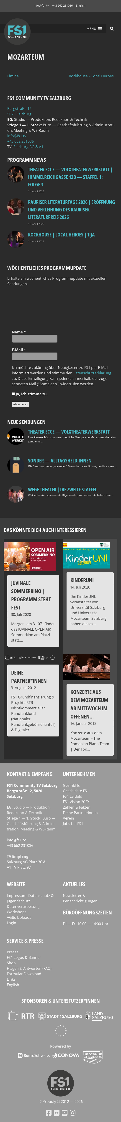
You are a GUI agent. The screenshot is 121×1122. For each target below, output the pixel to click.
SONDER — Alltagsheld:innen (60, 460)
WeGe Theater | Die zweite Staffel (62, 489)
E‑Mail (19, 349)
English (80, 5)
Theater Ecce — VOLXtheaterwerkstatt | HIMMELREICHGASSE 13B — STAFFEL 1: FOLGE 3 (70, 177)
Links (11, 979)
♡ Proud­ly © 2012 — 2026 (61, 1101)
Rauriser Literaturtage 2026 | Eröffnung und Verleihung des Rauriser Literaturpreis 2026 (71, 209)
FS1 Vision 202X (76, 801)
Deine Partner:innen (80, 812)
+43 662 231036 (62, 5)
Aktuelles (74, 884)
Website (16, 884)
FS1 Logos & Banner (24, 957)
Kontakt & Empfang (30, 774)
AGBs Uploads (19, 917)
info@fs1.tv (41, 5)
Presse (12, 951)
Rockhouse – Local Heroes (91, 76)
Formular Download (24, 973)
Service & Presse (25, 940)
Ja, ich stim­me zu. (30, 393)
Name (19, 332)
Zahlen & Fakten (76, 807)
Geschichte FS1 (76, 790)
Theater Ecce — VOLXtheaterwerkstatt (69, 431)
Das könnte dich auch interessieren (45, 530)
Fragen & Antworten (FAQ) (29, 968)
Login (11, 922)
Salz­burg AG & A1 (28, 146)
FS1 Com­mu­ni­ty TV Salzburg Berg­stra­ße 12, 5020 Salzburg (32, 791)
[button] (91, 28)
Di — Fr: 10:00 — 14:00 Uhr (85, 923)
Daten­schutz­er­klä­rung (92, 373)
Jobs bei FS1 (73, 823)
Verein (68, 818)
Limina (13, 76)
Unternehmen (79, 774)
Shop (11, 962)
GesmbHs (71, 785)
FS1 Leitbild (72, 796)
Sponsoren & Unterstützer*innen (60, 1000)
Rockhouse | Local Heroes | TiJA (61, 234)
